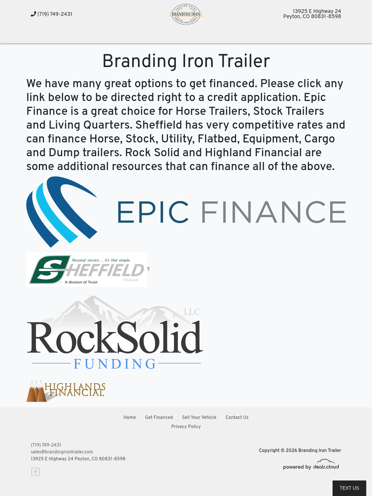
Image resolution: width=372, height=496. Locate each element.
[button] (107, 36)
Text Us (349, 488)
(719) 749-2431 (51, 14)
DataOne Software (119, 486)
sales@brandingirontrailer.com (62, 452)
